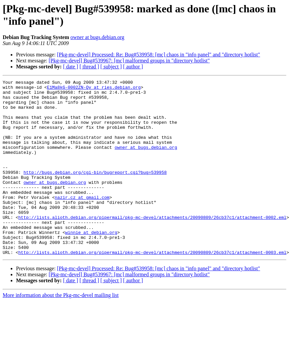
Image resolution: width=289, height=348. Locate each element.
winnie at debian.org (91, 263)
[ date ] (70, 66)
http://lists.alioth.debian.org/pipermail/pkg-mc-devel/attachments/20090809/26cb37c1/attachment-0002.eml (152, 245)
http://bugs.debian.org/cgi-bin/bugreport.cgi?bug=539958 (95, 191)
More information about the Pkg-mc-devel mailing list (60, 330)
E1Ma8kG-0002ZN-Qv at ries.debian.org (94, 89)
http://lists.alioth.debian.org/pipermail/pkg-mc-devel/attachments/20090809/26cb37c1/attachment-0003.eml (152, 287)
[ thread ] (89, 66)
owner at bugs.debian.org (97, 37)
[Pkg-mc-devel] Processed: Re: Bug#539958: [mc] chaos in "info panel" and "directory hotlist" (158, 54)
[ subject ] (111, 66)
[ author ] (133, 66)
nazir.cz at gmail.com (82, 221)
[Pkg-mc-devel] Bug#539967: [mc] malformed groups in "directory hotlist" (129, 60)
